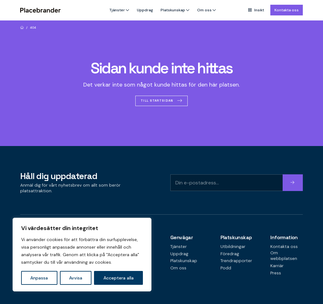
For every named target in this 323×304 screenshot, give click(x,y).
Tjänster (117, 10)
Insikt (256, 10)
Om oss (204, 10)
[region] (82, 254)
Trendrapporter (236, 260)
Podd (225, 268)
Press (275, 273)
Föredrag (229, 253)
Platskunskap (173, 10)
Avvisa (75, 278)
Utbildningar (232, 246)
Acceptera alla (118, 278)
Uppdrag (145, 10)
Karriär (277, 265)
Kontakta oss (286, 10)
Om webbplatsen (283, 256)
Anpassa (39, 278)
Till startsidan (157, 101)
